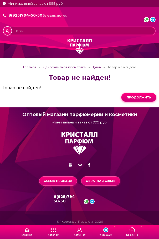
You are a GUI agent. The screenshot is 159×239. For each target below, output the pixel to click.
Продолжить (139, 97)
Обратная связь (100, 181)
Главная (29, 67)
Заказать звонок (54, 15)
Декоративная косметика (64, 67)
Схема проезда (58, 181)
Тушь (97, 67)
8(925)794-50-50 (25, 15)
